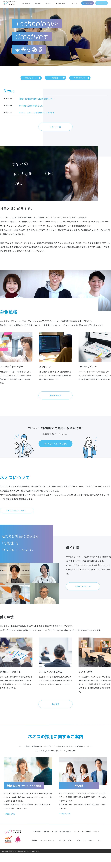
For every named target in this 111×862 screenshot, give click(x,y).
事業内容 (34, 849)
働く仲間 (48, 3)
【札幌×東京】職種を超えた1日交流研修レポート (37, 99)
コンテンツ (91, 849)
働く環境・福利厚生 (61, 3)
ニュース (74, 3)
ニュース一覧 (55, 127)
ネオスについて (80, 78)
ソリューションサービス (47, 849)
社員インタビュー (83, 592)
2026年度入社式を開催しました (31, 106)
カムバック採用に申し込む (55, 447)
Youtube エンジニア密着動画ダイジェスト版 (36, 113)
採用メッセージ (31, 78)
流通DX (70, 849)
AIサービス (62, 849)
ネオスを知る (27, 3)
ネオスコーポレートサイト (16, 515)
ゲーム (100, 849)
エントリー (101, 3)
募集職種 (39, 3)
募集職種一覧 (55, 398)
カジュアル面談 (87, 3)
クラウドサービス (80, 849)
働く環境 (55, 712)
